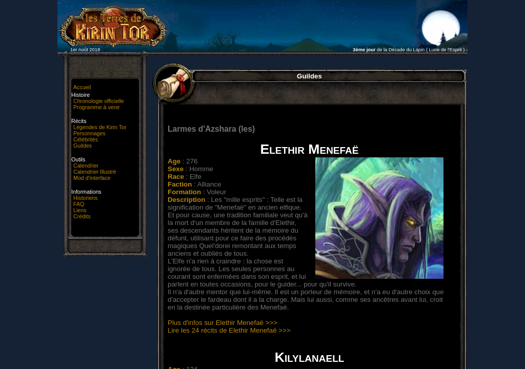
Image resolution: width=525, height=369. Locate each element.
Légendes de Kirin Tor (99, 127)
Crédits (82, 216)
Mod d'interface (92, 178)
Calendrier (85, 165)
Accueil (82, 87)
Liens (79, 210)
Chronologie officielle (98, 101)
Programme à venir (96, 107)
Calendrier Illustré (94, 172)
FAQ (78, 204)
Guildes (82, 145)
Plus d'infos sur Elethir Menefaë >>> (222, 322)
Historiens (85, 198)
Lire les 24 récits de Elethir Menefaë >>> (229, 330)
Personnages (89, 133)
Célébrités (85, 139)
